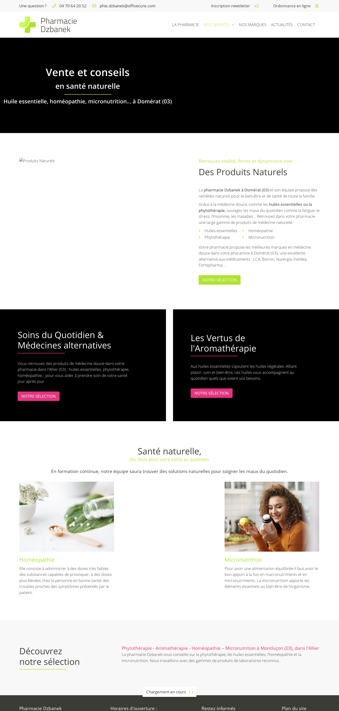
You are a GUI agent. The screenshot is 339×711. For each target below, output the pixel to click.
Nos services (216, 24)
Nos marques (252, 24)
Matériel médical (300, 665)
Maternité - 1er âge (303, 659)
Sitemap (204, 704)
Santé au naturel (300, 653)
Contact (306, 24)
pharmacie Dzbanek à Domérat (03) (236, 190)
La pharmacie (185, 24)
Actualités (282, 24)
